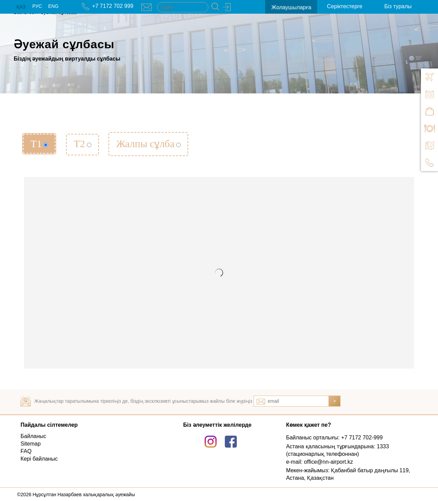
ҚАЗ (21, 7)
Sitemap (31, 444)
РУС (37, 6)
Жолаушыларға (291, 7)
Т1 (39, 143)
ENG (53, 6)
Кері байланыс (39, 459)
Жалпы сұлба (148, 143)
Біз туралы (398, 6)
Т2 (82, 143)
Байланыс (33, 436)
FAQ (26, 451)
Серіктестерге (344, 6)
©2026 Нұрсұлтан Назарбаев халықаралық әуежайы (76, 494)
